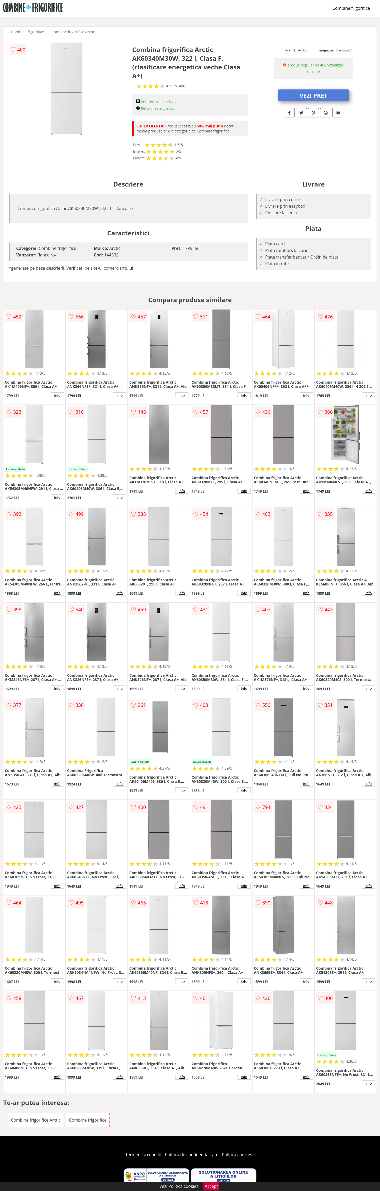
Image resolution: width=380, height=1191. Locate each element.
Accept (211, 1186)
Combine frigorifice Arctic (73, 31)
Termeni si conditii (143, 1154)
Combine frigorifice (351, 8)
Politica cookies (237, 1154)
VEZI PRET (313, 95)
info (57, 395)
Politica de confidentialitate (191, 1154)
